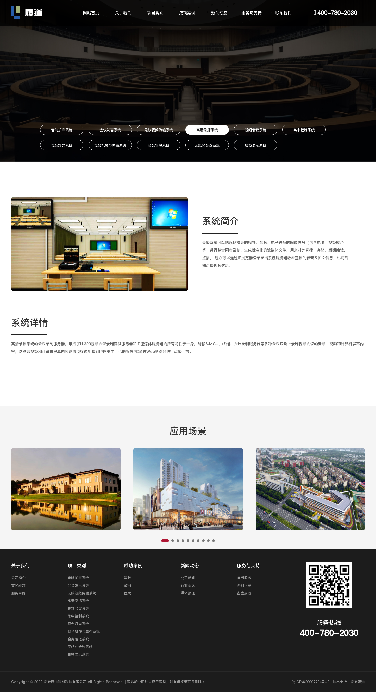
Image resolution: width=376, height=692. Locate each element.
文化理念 (18, 585)
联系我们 (283, 13)
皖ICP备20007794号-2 (310, 681)
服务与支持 (251, 13)
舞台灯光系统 (61, 145)
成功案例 (187, 13)
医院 (127, 593)
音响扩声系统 (61, 130)
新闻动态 (219, 13)
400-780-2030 (337, 13)
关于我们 (123, 13)
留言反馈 (244, 593)
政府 (127, 585)
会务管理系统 (158, 145)
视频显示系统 (255, 145)
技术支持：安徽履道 (349, 681)
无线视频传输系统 (158, 130)
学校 (127, 577)
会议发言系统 (110, 130)
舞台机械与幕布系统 (110, 145)
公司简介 (18, 577)
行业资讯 (188, 585)
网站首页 (91, 13)
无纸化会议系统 (207, 145)
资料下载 (244, 585)
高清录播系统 (207, 130)
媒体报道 (188, 593)
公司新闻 (188, 577)
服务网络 (18, 593)
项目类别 (155, 13)
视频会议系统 (255, 130)
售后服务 (244, 577)
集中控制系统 (304, 130)
